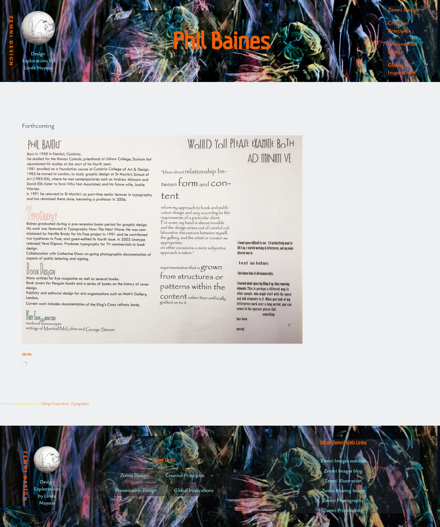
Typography (80, 403)
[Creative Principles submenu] (427, 26)
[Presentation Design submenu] (427, 47)
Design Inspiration (55, 403)
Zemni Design (11, 41)
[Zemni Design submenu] (422, 9)
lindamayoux (26, 403)
